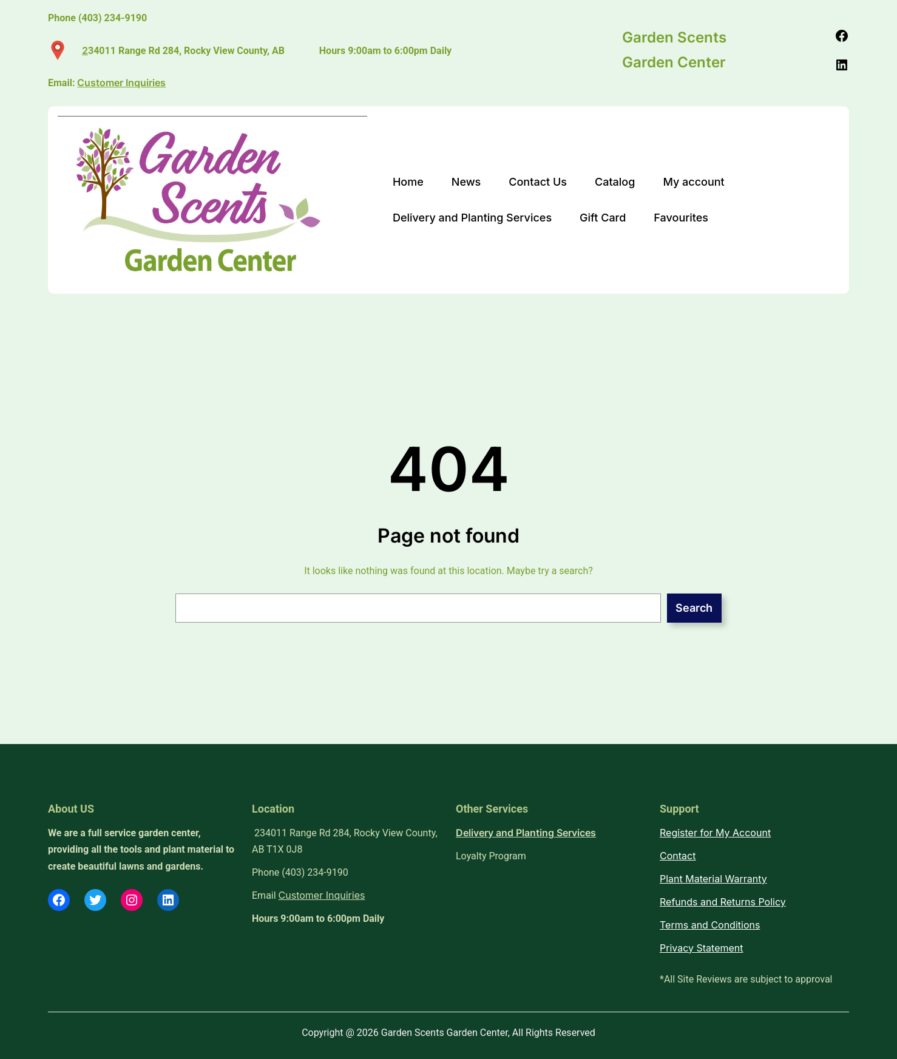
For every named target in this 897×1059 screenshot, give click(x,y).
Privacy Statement (701, 948)
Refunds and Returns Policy (723, 902)
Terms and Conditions (710, 925)
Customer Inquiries (322, 895)
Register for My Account (715, 833)
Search (694, 607)
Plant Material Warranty (713, 879)
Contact (678, 856)
